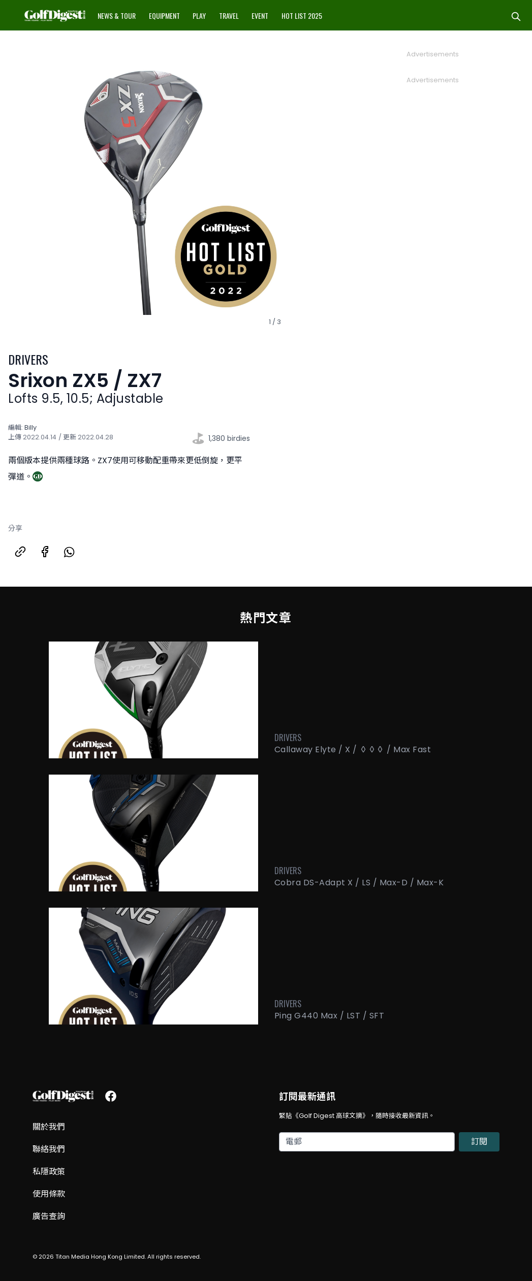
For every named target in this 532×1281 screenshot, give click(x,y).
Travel (229, 15)
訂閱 (479, 1141)
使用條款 (49, 1194)
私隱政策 (49, 1171)
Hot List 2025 (301, 15)
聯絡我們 (49, 1149)
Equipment (164, 15)
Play (199, 15)
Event (260, 15)
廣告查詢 (49, 1216)
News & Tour (117, 15)
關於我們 (49, 1127)
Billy (30, 427)
